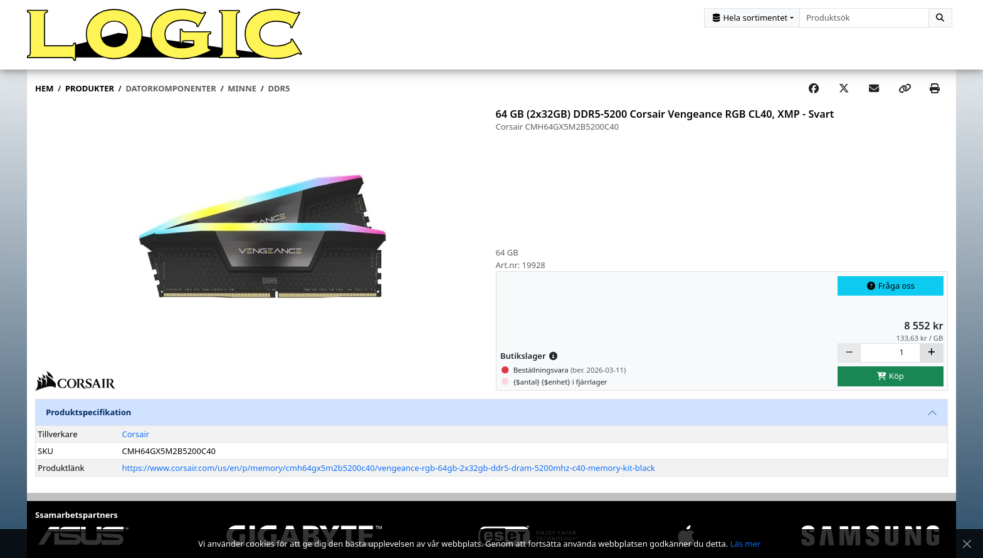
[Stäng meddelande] (966, 544)
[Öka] (932, 360)
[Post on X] (844, 97)
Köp (890, 384)
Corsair (135, 441)
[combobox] (864, 18)
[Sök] (940, 18)
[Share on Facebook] (814, 97)
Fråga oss (890, 293)
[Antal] (890, 360)
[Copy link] (904, 97)
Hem (44, 96)
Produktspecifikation (88, 420)
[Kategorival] (752, 18)
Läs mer (745, 543)
